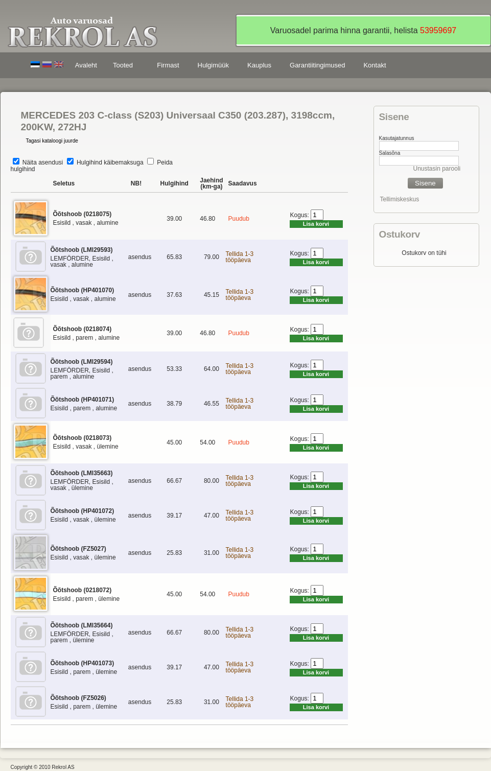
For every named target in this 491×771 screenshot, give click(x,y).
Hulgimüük (213, 65)
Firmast (168, 65)
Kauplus (259, 65)
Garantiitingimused (317, 65)
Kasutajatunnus (396, 138)
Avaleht (86, 65)
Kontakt (374, 65)
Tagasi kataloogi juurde (52, 141)
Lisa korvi (316, 224)
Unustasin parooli (437, 168)
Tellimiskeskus (399, 199)
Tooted (124, 66)
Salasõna (390, 153)
